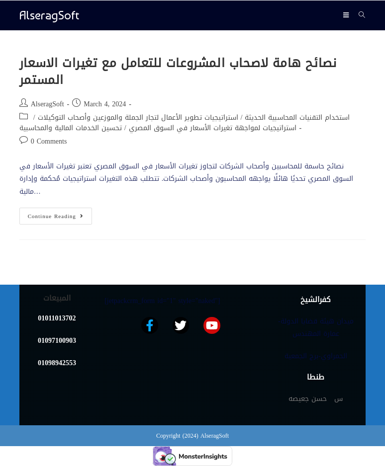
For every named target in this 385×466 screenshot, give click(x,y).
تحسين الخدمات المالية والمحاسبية (70, 128)
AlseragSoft (49, 15)
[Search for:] (358, 15)
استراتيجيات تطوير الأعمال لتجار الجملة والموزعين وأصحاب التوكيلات (138, 117)
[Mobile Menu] (347, 15)
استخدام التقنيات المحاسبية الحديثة (297, 117)
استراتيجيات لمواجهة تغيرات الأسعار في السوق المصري (212, 128)
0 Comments (49, 141)
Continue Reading (60, 215)
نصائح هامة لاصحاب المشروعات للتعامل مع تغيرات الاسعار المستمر (178, 71)
